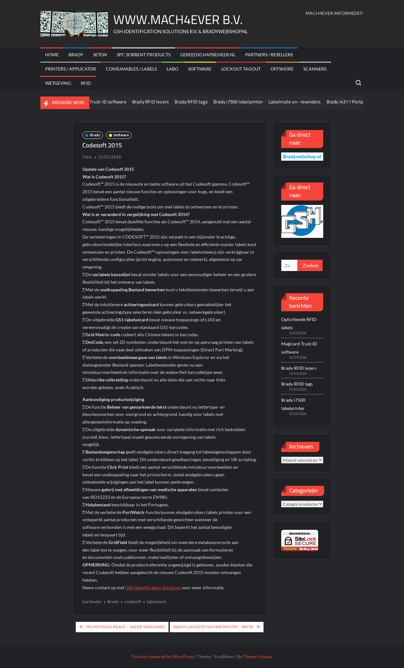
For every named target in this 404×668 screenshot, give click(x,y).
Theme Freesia (257, 656)
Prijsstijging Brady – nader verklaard (125, 626)
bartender (92, 601)
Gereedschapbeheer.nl (207, 54)
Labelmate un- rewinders (308, 101)
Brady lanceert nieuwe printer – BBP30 (213, 626)
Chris (87, 156)
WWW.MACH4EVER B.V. (178, 19)
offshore (282, 68)
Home (52, 54)
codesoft (132, 601)
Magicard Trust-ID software (111, 101)
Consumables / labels (131, 68)
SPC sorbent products (143, 54)
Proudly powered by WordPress (163, 656)
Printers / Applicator (70, 68)
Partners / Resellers (269, 54)
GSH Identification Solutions (153, 587)
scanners (314, 68)
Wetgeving (58, 83)
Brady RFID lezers (164, 101)
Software (199, 68)
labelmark (156, 601)
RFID (86, 83)
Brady (75, 54)
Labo (172, 68)
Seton (100, 54)
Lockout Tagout (241, 68)
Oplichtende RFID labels (299, 323)
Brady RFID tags (204, 101)
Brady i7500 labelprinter (251, 101)
